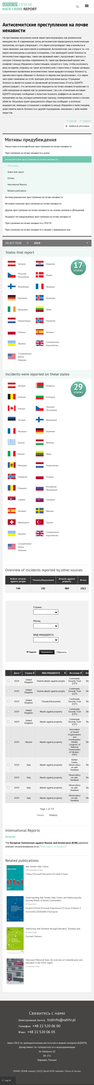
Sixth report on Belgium (52, 846)
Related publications (16, 190)
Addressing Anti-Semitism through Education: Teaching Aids (53, 928)
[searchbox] (35, 611)
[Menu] (86, 6)
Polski (37, 908)
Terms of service (73, 1071)
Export (31, 652)
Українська (56, 908)
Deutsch (29, 908)
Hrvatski (56, 874)
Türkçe (29, 874)
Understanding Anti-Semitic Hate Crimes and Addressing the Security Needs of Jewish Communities (53, 899)
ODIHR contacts (28, 1071)
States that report (15, 172)
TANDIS (86, 121)
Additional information (79, 126)
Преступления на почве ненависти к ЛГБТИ (28, 223)
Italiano (76, 908)
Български (53, 911)
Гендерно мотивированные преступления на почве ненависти (38, 216)
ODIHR (73, 121)
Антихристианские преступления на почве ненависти (33, 203)
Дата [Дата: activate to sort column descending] (16, 673)
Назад (40, 815)
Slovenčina (31, 911)
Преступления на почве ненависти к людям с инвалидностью (37, 229)
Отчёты (10, 178)
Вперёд (53, 815)
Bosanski (47, 874)
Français (67, 908)
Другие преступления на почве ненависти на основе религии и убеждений (44, 210)
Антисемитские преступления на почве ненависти (31, 159)
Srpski (65, 874)
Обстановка (13, 165)
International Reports (17, 184)
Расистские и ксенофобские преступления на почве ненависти (38, 146)
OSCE (39, 1071)
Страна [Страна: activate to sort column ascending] (28, 673)
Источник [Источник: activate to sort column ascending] (75, 673)
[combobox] (45, 611)
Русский (37, 874)
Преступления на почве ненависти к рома (27, 152)
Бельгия (10, 836)
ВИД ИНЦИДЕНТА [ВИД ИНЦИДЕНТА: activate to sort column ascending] (51, 673)
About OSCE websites (53, 1071)
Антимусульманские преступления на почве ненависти (34, 197)
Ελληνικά (42, 911)
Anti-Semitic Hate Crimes (37, 866)
